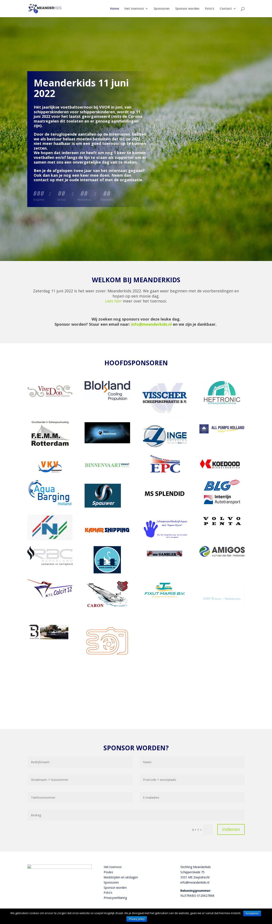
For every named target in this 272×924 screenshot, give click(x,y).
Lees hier (113, 301)
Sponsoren (162, 9)
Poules (108, 872)
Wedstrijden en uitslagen (121, 877)
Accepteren (252, 913)
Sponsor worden (187, 9)
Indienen (231, 829)
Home (114, 9)
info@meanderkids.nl (151, 324)
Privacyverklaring (115, 898)
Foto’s (209, 9)
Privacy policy (136, 919)
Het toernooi (134, 9)
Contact (226, 9)
